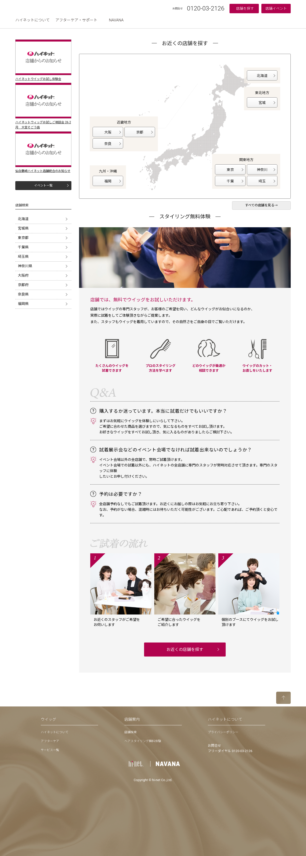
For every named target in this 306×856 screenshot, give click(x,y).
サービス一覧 (50, 750)
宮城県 (23, 228)
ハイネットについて (32, 20)
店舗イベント (276, 8)
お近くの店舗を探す (185, 649)
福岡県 (23, 304)
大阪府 (23, 275)
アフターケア (50, 741)
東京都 (23, 238)
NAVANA (116, 20)
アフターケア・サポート (76, 20)
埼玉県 (23, 257)
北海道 (23, 219)
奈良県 (23, 294)
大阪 (107, 132)
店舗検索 (130, 732)
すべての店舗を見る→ (261, 205)
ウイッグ (48, 719)
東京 (230, 170)
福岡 (107, 181)
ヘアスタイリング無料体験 (142, 741)
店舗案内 (132, 719)
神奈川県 (25, 266)
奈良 (107, 144)
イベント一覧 (43, 185)
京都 (139, 132)
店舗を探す (245, 8)
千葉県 (23, 247)
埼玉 (262, 181)
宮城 (262, 103)
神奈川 (262, 170)
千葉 (230, 181)
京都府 (23, 285)
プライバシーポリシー (223, 732)
